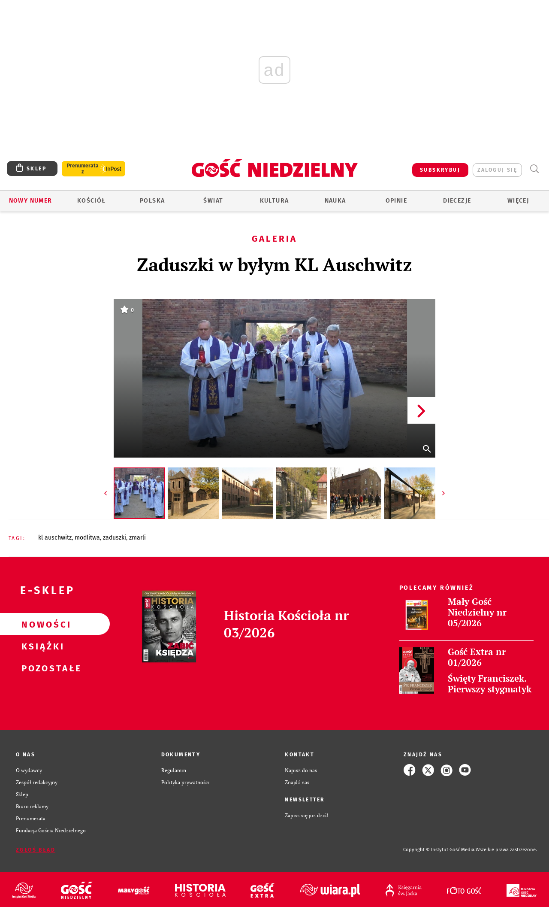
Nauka (335, 200)
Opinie (396, 200)
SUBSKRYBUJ (440, 170)
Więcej (518, 200)
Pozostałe (41, 668)
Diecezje (457, 200)
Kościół (91, 200)
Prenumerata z (83, 169)
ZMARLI (137, 537)
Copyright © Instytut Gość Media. (439, 849)
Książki (41, 646)
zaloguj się (497, 170)
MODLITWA (87, 537)
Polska (152, 200)
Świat (213, 200)
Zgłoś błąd (35, 850)
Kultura (274, 200)
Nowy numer (30, 200)
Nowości (41, 624)
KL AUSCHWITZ (55, 537)
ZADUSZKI (114, 537)
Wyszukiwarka (534, 169)
